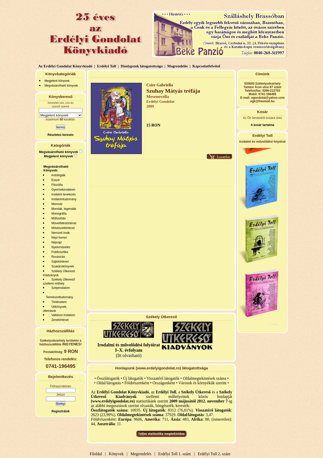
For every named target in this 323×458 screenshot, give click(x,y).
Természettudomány (58, 297)
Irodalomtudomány (63, 199)
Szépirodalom (60, 288)
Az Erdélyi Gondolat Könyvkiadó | (66, 66)
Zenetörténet (59, 320)
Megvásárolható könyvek (61, 85)
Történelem (58, 302)
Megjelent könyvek (56, 81)
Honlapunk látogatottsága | (142, 66)
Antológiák (57, 175)
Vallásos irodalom (62, 315)
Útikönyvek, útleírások (55, 309)
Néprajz (56, 242)
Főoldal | (98, 454)
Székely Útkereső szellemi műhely (59, 281)
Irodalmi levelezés (63, 194)
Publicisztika (59, 252)
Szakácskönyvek (62, 266)
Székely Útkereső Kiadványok (59, 273)
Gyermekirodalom (62, 189)
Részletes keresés (60, 135)
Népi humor (58, 237)
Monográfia (58, 213)
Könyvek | (117, 454)
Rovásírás (57, 257)
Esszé (55, 180)
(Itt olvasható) (128, 350)
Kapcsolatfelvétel (207, 66)
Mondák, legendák (63, 209)
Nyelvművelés (60, 247)
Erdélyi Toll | (107, 66)
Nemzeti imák (60, 233)
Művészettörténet (62, 228)
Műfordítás (58, 218)
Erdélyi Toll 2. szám (214, 454)
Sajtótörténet (59, 261)
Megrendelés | (178, 66)
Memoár (56, 204)
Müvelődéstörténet (63, 223)
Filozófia (56, 185)
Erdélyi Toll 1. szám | (175, 454)
